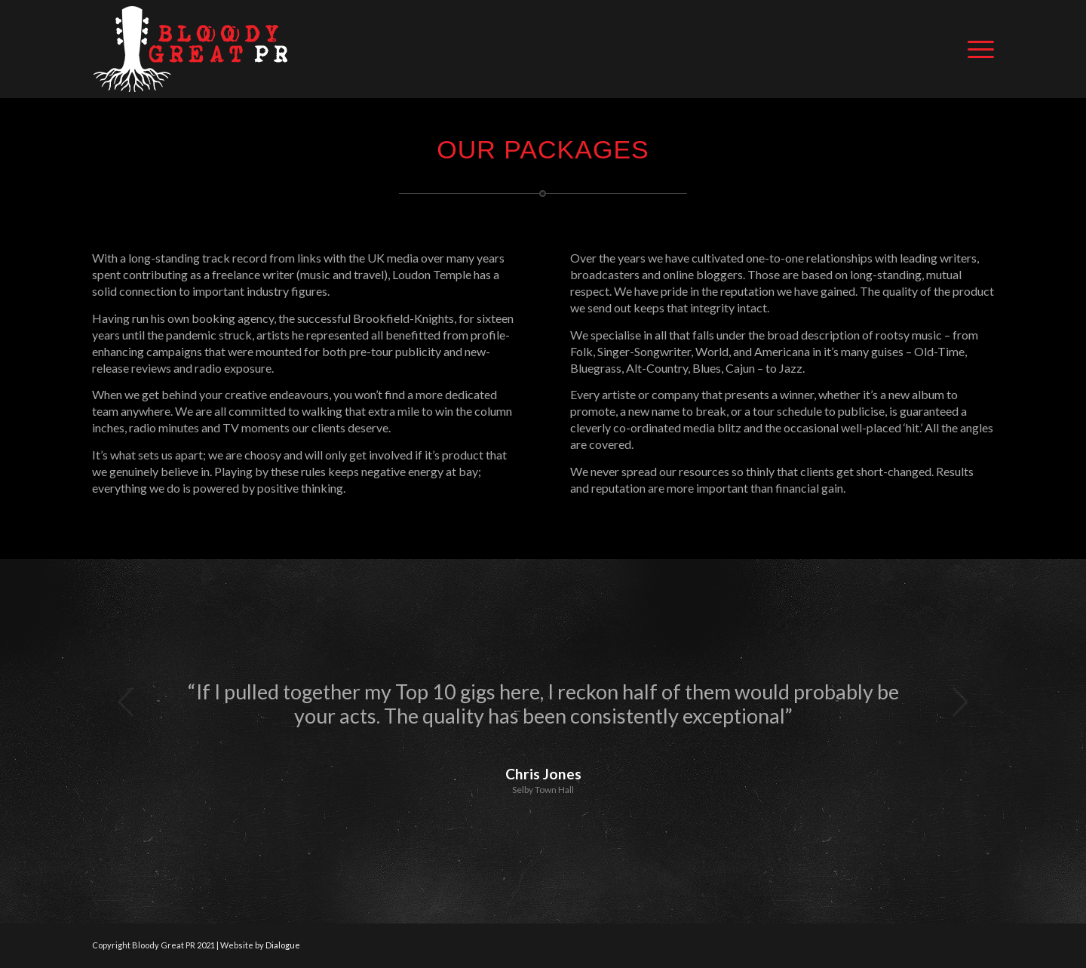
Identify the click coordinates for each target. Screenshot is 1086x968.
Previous (126, 701)
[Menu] (976, 49)
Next (960, 701)
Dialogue (282, 945)
